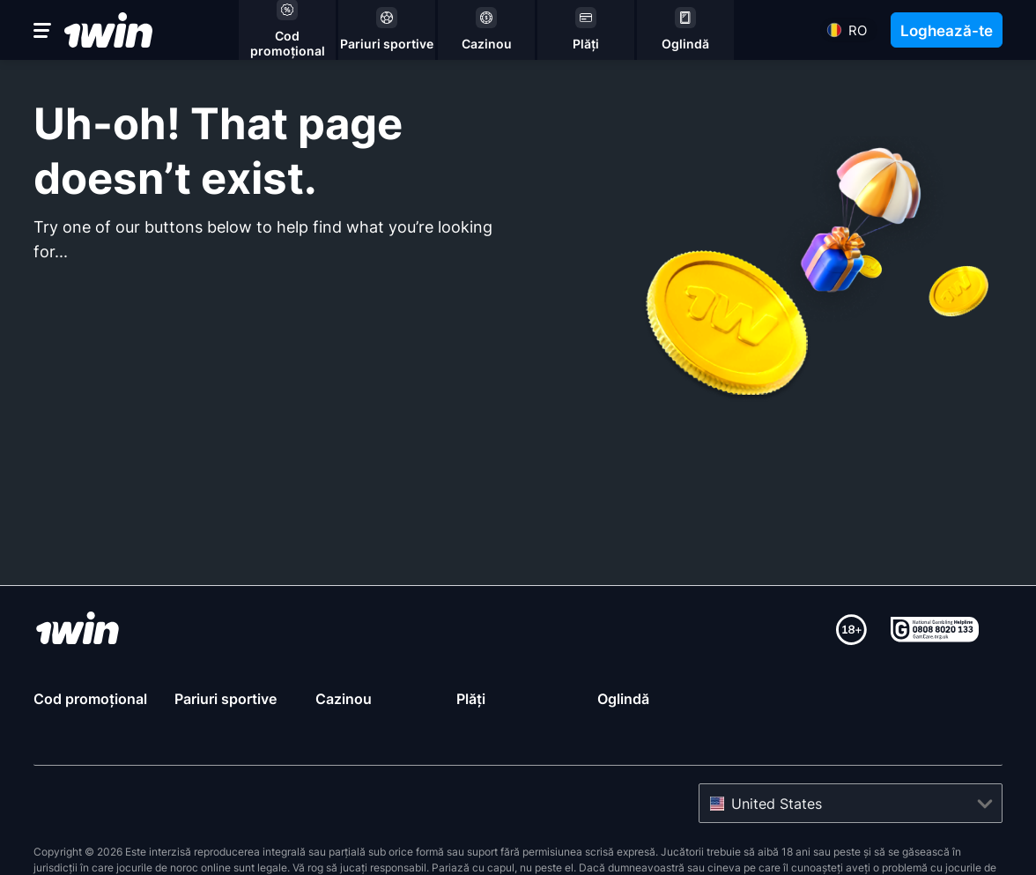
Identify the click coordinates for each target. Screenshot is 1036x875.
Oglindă (623, 699)
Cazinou (343, 699)
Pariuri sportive (225, 699)
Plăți (470, 699)
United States (776, 803)
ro (857, 30)
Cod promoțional (90, 699)
